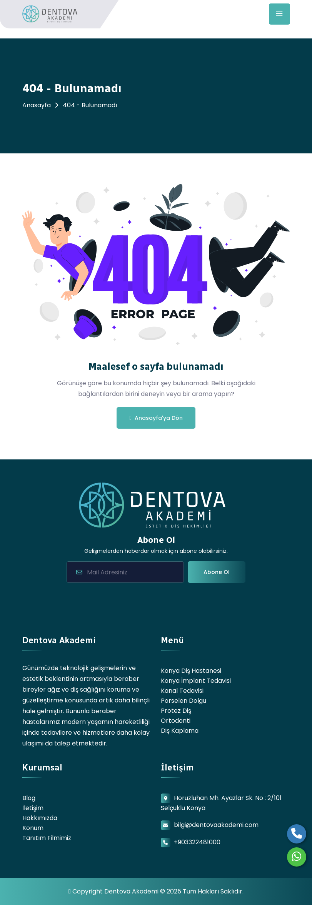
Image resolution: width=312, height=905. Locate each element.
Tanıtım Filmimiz (46, 837)
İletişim (32, 808)
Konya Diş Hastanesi (191, 670)
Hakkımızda (39, 818)
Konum (32, 827)
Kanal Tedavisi (182, 690)
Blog (28, 798)
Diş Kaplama (180, 730)
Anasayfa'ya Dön (155, 418)
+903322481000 (197, 842)
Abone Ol (217, 572)
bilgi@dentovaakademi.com (216, 824)
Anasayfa (36, 105)
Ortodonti (175, 720)
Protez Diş (176, 710)
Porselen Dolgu (183, 700)
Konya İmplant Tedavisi (196, 680)
